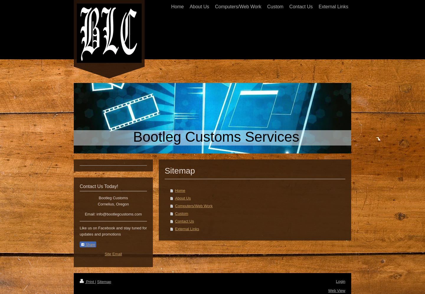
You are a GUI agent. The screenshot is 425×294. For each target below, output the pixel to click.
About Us (183, 198)
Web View (336, 290)
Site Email (113, 254)
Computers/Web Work (193, 206)
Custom (181, 213)
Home (180, 190)
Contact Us (184, 221)
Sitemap (104, 282)
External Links (187, 229)
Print (87, 282)
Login (340, 281)
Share (88, 245)
